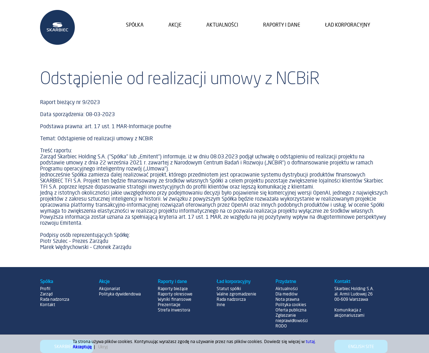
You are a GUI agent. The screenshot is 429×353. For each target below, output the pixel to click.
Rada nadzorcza (54, 299)
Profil (45, 288)
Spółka (135, 25)
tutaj (310, 341)
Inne (221, 304)
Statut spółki (229, 288)
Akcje (175, 25)
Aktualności (222, 25)
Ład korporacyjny (347, 25)
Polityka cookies (290, 304)
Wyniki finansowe (174, 299)
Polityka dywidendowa (120, 294)
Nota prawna (287, 299)
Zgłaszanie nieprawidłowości (291, 318)
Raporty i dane (281, 25)
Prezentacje (169, 304)
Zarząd (46, 294)
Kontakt (47, 304)
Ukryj (103, 346)
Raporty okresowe (175, 294)
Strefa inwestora (174, 310)
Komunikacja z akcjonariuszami (349, 312)
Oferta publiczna (290, 310)
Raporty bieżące (173, 288)
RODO (281, 325)
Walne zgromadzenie (236, 294)
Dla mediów (286, 294)
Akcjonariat (109, 288)
